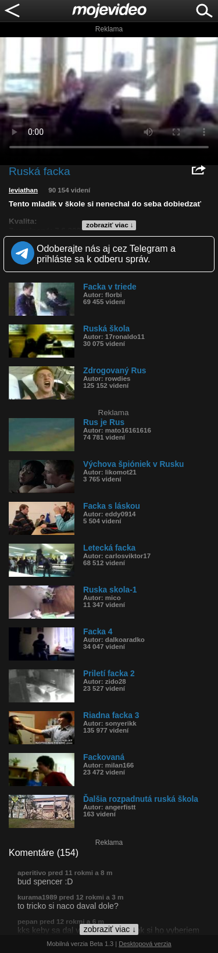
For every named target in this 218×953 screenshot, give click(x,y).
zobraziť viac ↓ (110, 225)
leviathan (23, 190)
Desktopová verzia (145, 943)
